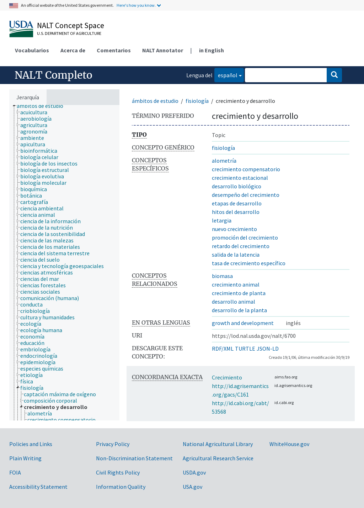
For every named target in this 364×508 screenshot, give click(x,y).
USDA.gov (194, 472)
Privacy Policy (112, 443)
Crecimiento (227, 377)
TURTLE (245, 348)
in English (211, 50)
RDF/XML (223, 348)
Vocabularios (32, 50)
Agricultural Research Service (218, 458)
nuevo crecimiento (234, 228)
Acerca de (72, 50)
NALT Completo (53, 75)
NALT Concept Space (70, 25)
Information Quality (120, 486)
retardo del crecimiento (240, 246)
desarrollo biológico (236, 186)
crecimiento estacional (240, 177)
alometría (224, 160)
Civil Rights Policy (118, 472)
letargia (221, 220)
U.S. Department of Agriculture (69, 33)
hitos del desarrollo (235, 211)
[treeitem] (43, 106)
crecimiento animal (235, 284)
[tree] (64, 262)
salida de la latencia (235, 254)
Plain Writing (25, 458)
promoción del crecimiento (245, 237)
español (225, 74)
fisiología (197, 100)
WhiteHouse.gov (289, 443)
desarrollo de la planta (239, 310)
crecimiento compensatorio (246, 169)
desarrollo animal (233, 301)
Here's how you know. (136, 5)
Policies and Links (30, 443)
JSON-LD (268, 348)
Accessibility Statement (38, 486)
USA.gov (192, 486)
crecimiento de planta (239, 293)
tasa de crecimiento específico (248, 263)
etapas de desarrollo (237, 203)
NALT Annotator (162, 50)
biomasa (222, 275)
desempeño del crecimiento (245, 194)
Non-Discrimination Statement (134, 458)
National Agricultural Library (218, 443)
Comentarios (114, 50)
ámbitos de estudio (155, 100)
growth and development (243, 322)
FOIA (15, 472)
